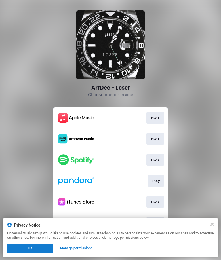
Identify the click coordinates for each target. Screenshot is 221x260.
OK (30, 248)
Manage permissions (76, 248)
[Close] (212, 224)
